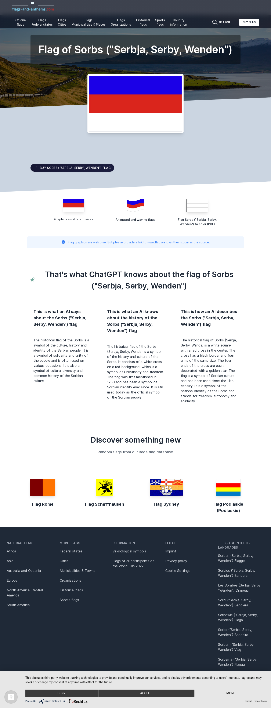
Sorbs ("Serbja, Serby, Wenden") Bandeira (235, 632)
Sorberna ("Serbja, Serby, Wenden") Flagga (237, 662)
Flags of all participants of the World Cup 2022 (133, 563)
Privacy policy (176, 561)
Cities (64, 561)
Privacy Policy (260, 701)
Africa (11, 551)
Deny (61, 693)
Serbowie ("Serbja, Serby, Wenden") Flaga (238, 617)
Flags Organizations (121, 22)
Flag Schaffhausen (104, 504)
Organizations (70, 580)
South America (18, 605)
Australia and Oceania (24, 571)
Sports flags (160, 22)
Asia (10, 561)
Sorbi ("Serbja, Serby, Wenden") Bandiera (234, 602)
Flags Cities (62, 22)
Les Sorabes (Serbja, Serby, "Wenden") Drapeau (239, 587)
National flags (20, 22)
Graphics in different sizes (73, 219)
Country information (178, 22)
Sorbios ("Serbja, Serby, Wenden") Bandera (236, 573)
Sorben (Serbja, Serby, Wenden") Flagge (235, 558)
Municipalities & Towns (77, 571)
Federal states (71, 551)
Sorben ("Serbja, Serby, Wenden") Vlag (236, 647)
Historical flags (143, 22)
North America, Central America (25, 592)
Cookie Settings (177, 571)
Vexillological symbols (129, 551)
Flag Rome (43, 504)
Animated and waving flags (135, 219)
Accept (146, 693)
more (231, 693)
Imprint (170, 551)
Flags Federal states (42, 22)
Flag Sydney (166, 504)
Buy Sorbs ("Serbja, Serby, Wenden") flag (72, 168)
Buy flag (249, 22)
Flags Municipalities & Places (89, 22)
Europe (12, 580)
